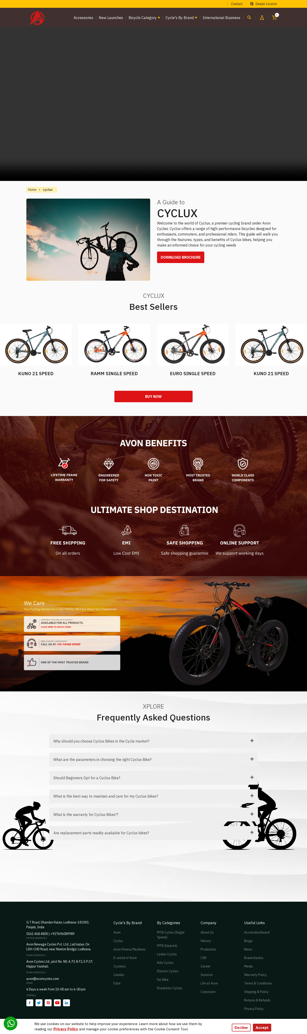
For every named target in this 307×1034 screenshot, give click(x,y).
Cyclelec (119, 967)
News (248, 950)
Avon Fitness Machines (129, 950)
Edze (117, 983)
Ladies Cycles (167, 954)
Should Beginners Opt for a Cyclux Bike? (86, 778)
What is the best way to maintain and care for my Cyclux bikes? (105, 796)
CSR (203, 958)
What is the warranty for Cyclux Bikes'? (85, 814)
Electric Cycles (167, 971)
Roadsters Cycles (169, 988)
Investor (207, 975)
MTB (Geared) (167, 946)
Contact (237, 4)
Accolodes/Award (257, 933)
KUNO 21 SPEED (35, 373)
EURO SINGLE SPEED (193, 373)
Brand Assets (253, 958)
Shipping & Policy (256, 992)
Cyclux (118, 941)
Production (208, 950)
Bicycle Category (143, 18)
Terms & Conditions (258, 983)
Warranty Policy (255, 975)
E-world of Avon (125, 958)
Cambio (118, 975)
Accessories (83, 18)
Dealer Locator (263, 4)
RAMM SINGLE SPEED (114, 373)
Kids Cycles (165, 963)
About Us (207, 933)
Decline (241, 1027)
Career (205, 967)
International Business (221, 18)
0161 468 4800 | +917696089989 (50, 934)
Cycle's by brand (180, 18)
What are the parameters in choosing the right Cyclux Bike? (102, 759)
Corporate (208, 992)
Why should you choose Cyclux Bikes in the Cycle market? (101, 741)
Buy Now (153, 396)
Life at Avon (209, 983)
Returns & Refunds (257, 1000)
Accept (262, 1027)
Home (32, 190)
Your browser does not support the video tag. (153, 104)
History (206, 941)
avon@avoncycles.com (42, 979)
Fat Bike (163, 980)
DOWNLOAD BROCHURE (181, 257)
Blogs (248, 941)
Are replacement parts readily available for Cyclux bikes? (101, 833)
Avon (117, 933)
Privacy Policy (254, 1009)
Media (248, 967)
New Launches (111, 18)
